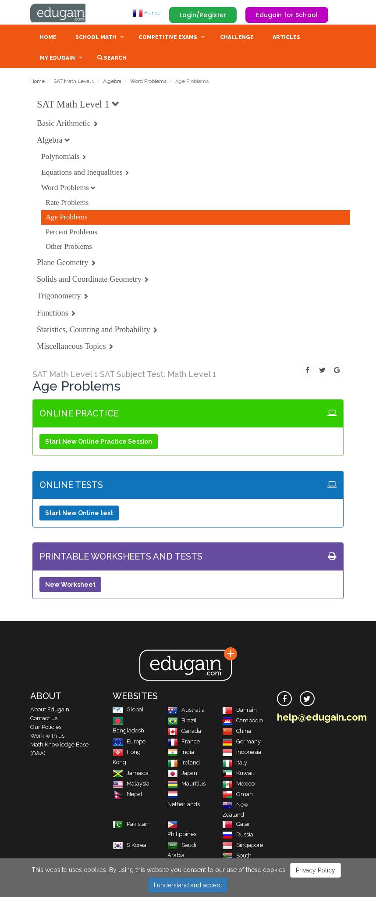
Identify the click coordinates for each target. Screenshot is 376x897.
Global (128, 710)
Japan (182, 774)
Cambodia (242, 721)
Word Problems (148, 82)
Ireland (183, 763)
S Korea (129, 846)
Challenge (237, 38)
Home (48, 38)
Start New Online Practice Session (98, 442)
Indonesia (241, 753)
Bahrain (239, 710)
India (180, 753)
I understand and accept (188, 885)
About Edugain (49, 710)
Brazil (182, 721)
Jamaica (131, 774)
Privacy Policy (315, 870)
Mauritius (186, 784)
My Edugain (57, 59)
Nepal (127, 795)
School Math (95, 38)
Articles (286, 38)
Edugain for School (287, 15)
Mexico (238, 784)
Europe (129, 742)
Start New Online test (79, 513)
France (146, 13)
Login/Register (203, 15)
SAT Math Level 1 (73, 82)
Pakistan (131, 825)
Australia (186, 710)
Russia (237, 835)
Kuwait (238, 774)
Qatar (236, 825)
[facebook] (284, 699)
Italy (234, 763)
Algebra (112, 82)
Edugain (63, 13)
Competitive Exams (167, 38)
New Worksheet (70, 585)
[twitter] (307, 699)
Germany (241, 742)
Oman (237, 795)
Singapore (242, 846)
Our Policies (45, 728)
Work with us (47, 736)
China (236, 731)
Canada (184, 731)
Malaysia (131, 784)
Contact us (43, 719)
